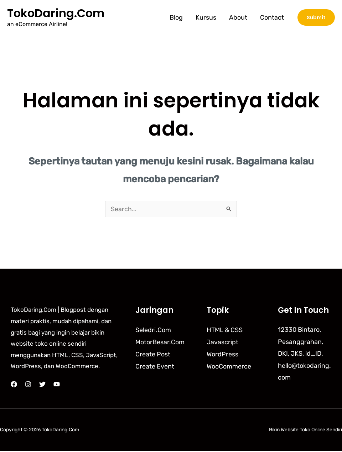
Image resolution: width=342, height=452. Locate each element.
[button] (316, 17)
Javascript (222, 342)
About (238, 17)
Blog (176, 17)
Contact (272, 17)
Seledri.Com (153, 330)
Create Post (152, 354)
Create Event (154, 366)
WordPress (222, 354)
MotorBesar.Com (160, 342)
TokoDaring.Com (55, 13)
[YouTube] (56, 385)
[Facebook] (14, 385)
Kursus (206, 17)
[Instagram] (28, 385)
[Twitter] (42, 385)
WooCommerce (229, 366)
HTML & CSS (225, 330)
